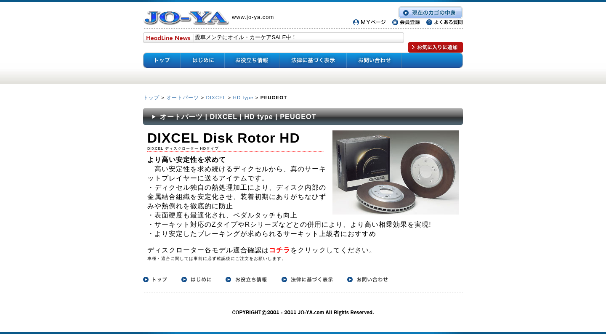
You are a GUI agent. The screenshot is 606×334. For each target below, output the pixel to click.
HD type (243, 97)
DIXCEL (216, 97)
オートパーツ (182, 97)
